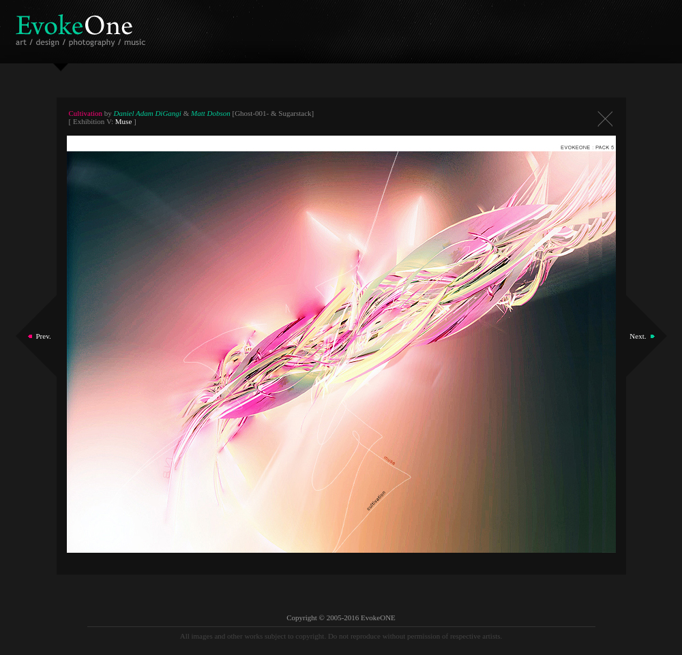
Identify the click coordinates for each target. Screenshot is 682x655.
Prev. (43, 336)
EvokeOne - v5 (83, 27)
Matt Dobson (211, 113)
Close (604, 119)
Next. (637, 336)
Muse (123, 121)
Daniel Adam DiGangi (147, 113)
